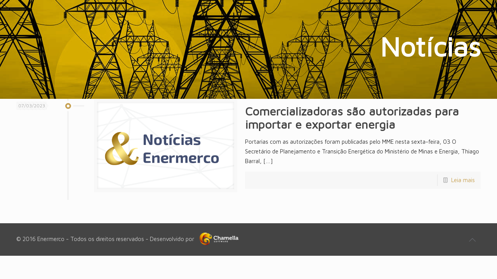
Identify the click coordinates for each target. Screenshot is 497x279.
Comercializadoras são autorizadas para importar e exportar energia (352, 117)
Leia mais (463, 180)
